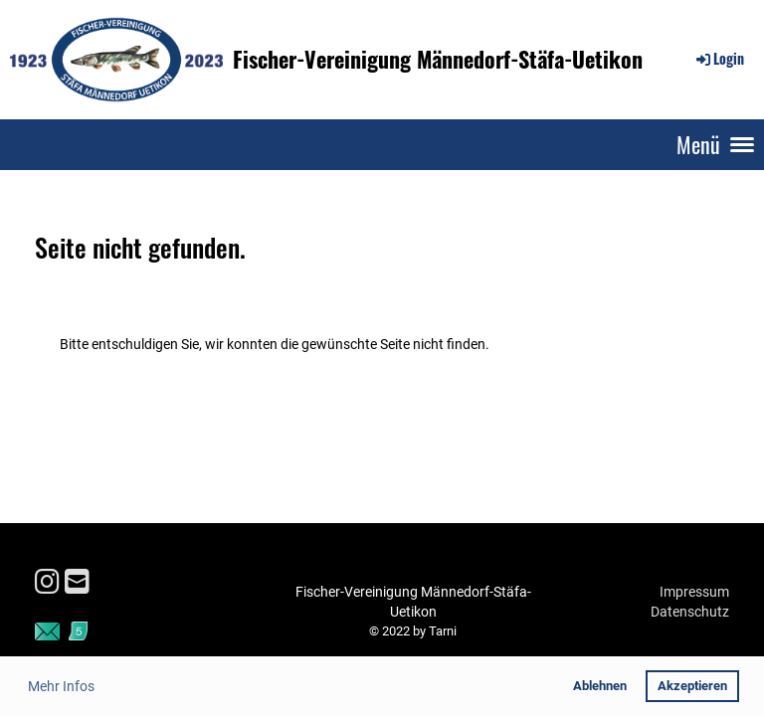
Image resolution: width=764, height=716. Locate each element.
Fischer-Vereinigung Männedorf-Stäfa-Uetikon (438, 59)
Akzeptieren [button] (692, 685)
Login (718, 58)
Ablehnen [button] (600, 685)
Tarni (443, 631)
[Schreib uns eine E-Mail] (77, 582)
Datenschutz (690, 612)
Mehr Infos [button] (61, 686)
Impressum (694, 592)
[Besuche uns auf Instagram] (47, 582)
